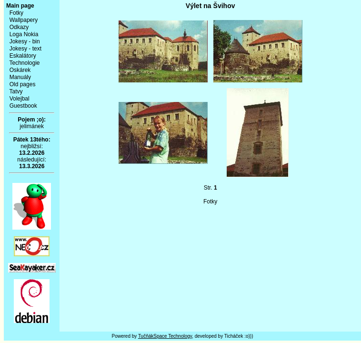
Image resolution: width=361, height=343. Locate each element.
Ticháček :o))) (238, 336)
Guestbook (23, 105)
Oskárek (20, 70)
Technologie (24, 63)
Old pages (23, 84)
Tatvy (15, 91)
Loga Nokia (24, 34)
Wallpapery (24, 20)
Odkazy (19, 27)
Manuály (20, 77)
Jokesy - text (25, 48)
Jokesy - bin (25, 41)
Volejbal (20, 98)
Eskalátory (23, 55)
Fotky (16, 13)
